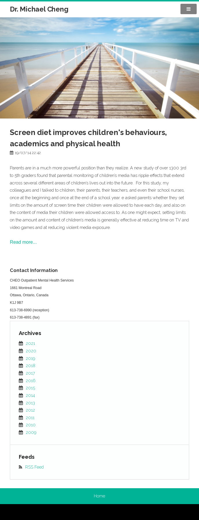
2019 (30, 358)
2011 (30, 417)
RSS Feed (34, 467)
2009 (31, 432)
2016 (31, 380)
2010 (31, 424)
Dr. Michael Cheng (39, 9)
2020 (31, 350)
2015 (30, 387)
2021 (30, 343)
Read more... (23, 242)
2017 (30, 373)
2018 (30, 365)
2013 (30, 402)
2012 (30, 410)
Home (99, 495)
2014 (30, 395)
